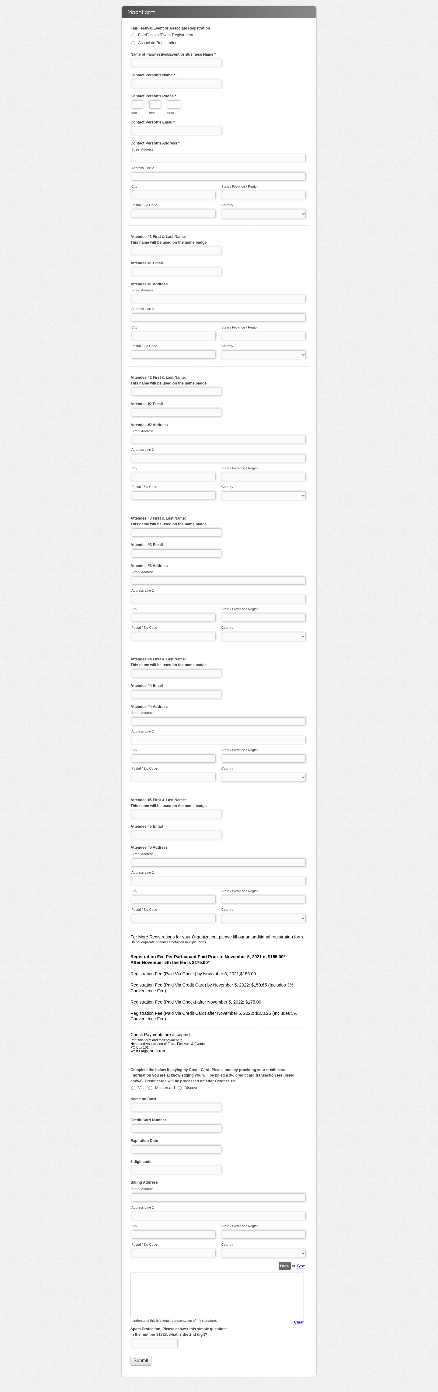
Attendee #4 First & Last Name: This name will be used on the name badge (168, 662)
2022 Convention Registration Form (219, 12)
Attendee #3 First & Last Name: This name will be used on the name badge (168, 521)
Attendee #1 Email (146, 263)
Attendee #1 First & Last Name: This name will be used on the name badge (168, 240)
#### (170, 113)
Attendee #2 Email (146, 404)
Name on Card (143, 1099)
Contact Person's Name (152, 75)
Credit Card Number (148, 1120)
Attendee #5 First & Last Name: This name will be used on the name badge (168, 803)
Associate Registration (157, 42)
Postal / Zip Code (144, 205)
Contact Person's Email (152, 123)
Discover (192, 1087)
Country (227, 205)
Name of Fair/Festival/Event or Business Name (173, 55)
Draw (284, 1266)
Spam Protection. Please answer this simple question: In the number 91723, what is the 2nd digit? (178, 1332)
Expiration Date (144, 1141)
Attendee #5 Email (146, 826)
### (134, 113)
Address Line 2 (142, 168)
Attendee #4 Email (146, 686)
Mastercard (165, 1087)
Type (301, 1266)
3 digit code (140, 1162)
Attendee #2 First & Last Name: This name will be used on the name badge (168, 380)
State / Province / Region (240, 186)
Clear (299, 1322)
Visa (142, 1087)
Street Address (142, 149)
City (134, 186)
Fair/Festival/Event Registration (165, 35)
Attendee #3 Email (146, 545)
